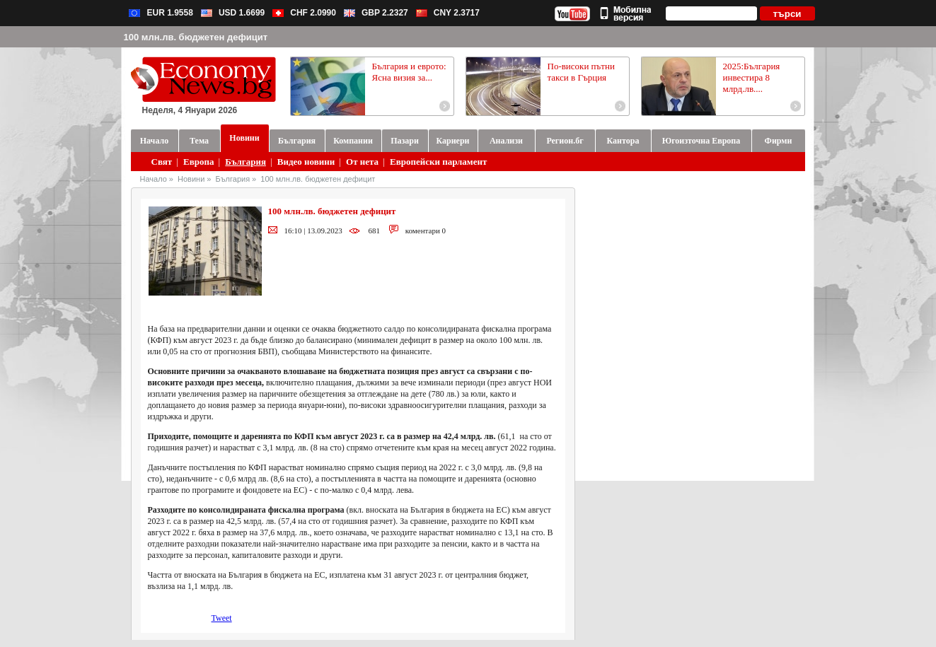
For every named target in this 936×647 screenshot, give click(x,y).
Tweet (222, 618)
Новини (191, 179)
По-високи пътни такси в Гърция (581, 72)
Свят (162, 161)
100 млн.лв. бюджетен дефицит (317, 179)
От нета (362, 161)
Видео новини (306, 161)
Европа (198, 161)
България (245, 161)
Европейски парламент (438, 161)
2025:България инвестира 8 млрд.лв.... (751, 77)
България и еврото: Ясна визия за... (409, 72)
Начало (153, 179)
